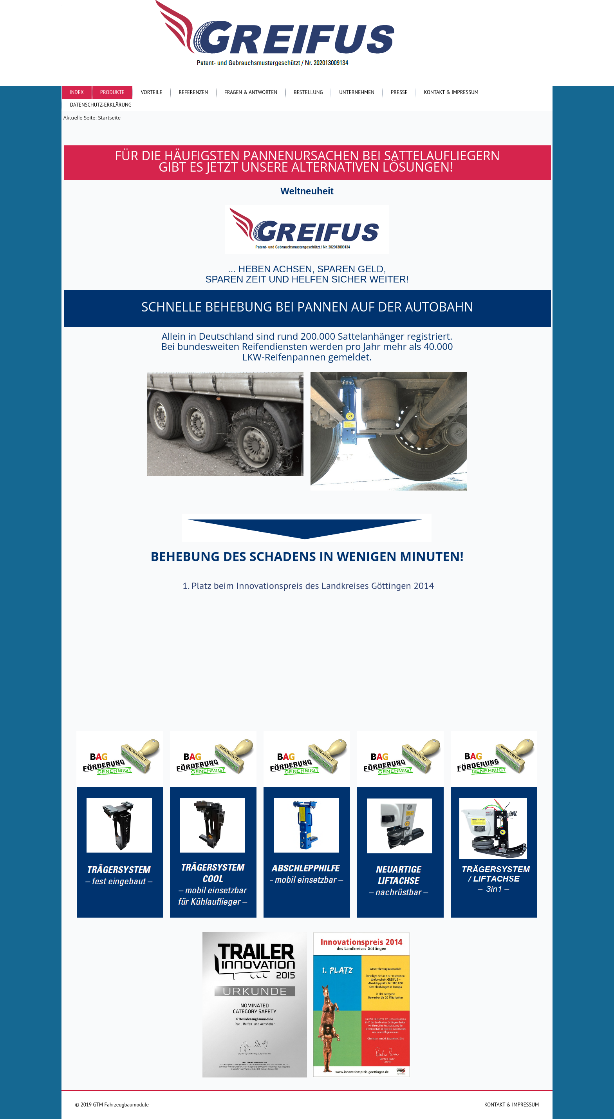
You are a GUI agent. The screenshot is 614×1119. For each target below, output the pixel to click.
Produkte (112, 92)
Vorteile (152, 92)
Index (77, 92)
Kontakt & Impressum (451, 92)
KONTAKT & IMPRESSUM (511, 1104)
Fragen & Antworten (250, 92)
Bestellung (308, 92)
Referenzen (193, 92)
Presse (399, 92)
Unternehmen (356, 92)
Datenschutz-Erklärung (101, 104)
